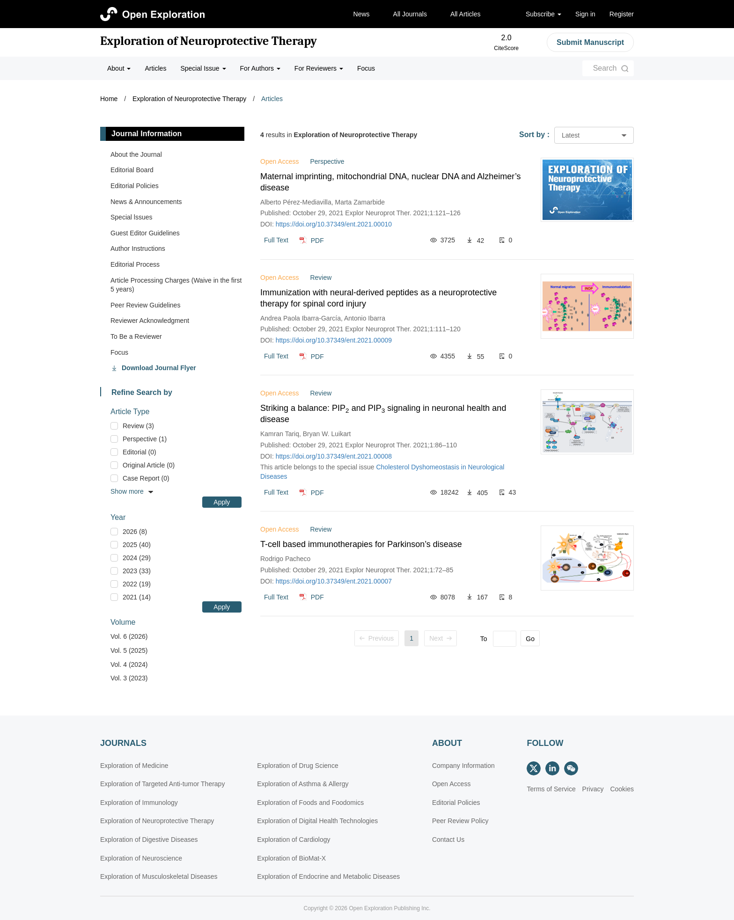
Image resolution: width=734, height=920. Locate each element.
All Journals (410, 14)
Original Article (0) (149, 465)
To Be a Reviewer (136, 336)
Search (605, 68)
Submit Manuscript (590, 42)
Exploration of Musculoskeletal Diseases (159, 876)
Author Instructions (137, 248)
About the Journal (136, 154)
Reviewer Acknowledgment (149, 320)
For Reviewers (318, 68)
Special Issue (203, 68)
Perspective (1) (145, 439)
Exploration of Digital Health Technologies (317, 821)
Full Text (276, 240)
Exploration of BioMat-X (291, 858)
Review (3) (138, 426)
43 (512, 492)
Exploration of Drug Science (297, 765)
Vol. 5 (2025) (128, 650)
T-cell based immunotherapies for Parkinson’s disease (361, 544)
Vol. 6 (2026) (128, 636)
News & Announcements (146, 201)
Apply (221, 502)
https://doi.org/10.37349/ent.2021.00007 (334, 581)
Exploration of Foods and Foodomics (310, 802)
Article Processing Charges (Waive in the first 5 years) (176, 285)
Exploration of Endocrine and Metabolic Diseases (328, 876)
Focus (366, 68)
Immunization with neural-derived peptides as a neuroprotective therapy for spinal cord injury (378, 298)
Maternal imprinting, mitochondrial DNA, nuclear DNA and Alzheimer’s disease (390, 182)
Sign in (585, 14)
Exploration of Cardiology (293, 839)
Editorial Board (132, 170)
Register (621, 14)
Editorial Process (135, 264)
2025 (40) (137, 544)
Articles (155, 68)
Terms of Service (551, 789)
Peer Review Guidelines (145, 305)
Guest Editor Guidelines (145, 233)
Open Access (451, 784)
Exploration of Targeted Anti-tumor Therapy (162, 784)
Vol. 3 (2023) (128, 678)
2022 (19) (137, 584)
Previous (377, 638)
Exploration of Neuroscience (141, 858)
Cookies (622, 789)
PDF (317, 240)
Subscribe (543, 14)
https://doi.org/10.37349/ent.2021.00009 (334, 340)
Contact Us (448, 839)
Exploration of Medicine (134, 765)
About (119, 68)
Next (440, 638)
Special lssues (131, 217)
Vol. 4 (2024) (128, 664)
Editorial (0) (139, 452)
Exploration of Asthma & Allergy (302, 784)
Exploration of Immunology (139, 802)
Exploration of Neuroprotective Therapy (208, 41)
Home (108, 98)
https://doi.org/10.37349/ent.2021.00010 (334, 224)
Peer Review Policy (460, 821)
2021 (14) (137, 597)
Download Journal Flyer (159, 368)
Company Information (463, 765)
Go (530, 639)
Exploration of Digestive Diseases (149, 839)
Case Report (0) (146, 478)
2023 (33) (137, 571)
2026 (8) (135, 531)
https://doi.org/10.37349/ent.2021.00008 (334, 456)
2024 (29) (137, 558)
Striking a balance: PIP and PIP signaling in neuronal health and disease (383, 413)
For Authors (260, 68)
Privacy (593, 789)
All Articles (465, 14)
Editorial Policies (134, 186)
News (361, 14)
